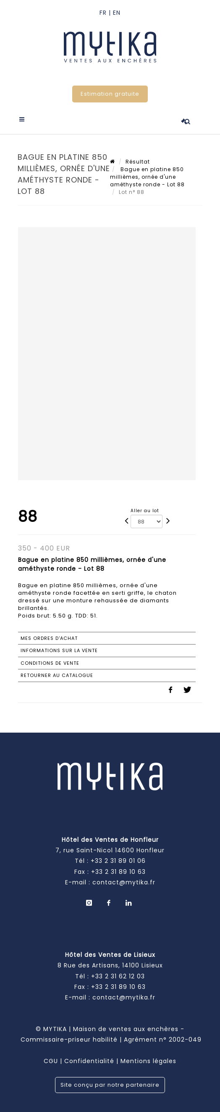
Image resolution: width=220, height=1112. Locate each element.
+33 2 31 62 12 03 (118, 976)
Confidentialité (89, 1061)
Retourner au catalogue (57, 675)
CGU (51, 1061)
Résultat (138, 161)
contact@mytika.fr (123, 882)
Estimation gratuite (110, 94)
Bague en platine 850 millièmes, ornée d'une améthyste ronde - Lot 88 (147, 177)
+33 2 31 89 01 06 (118, 861)
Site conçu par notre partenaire (110, 1085)
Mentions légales (148, 1061)
